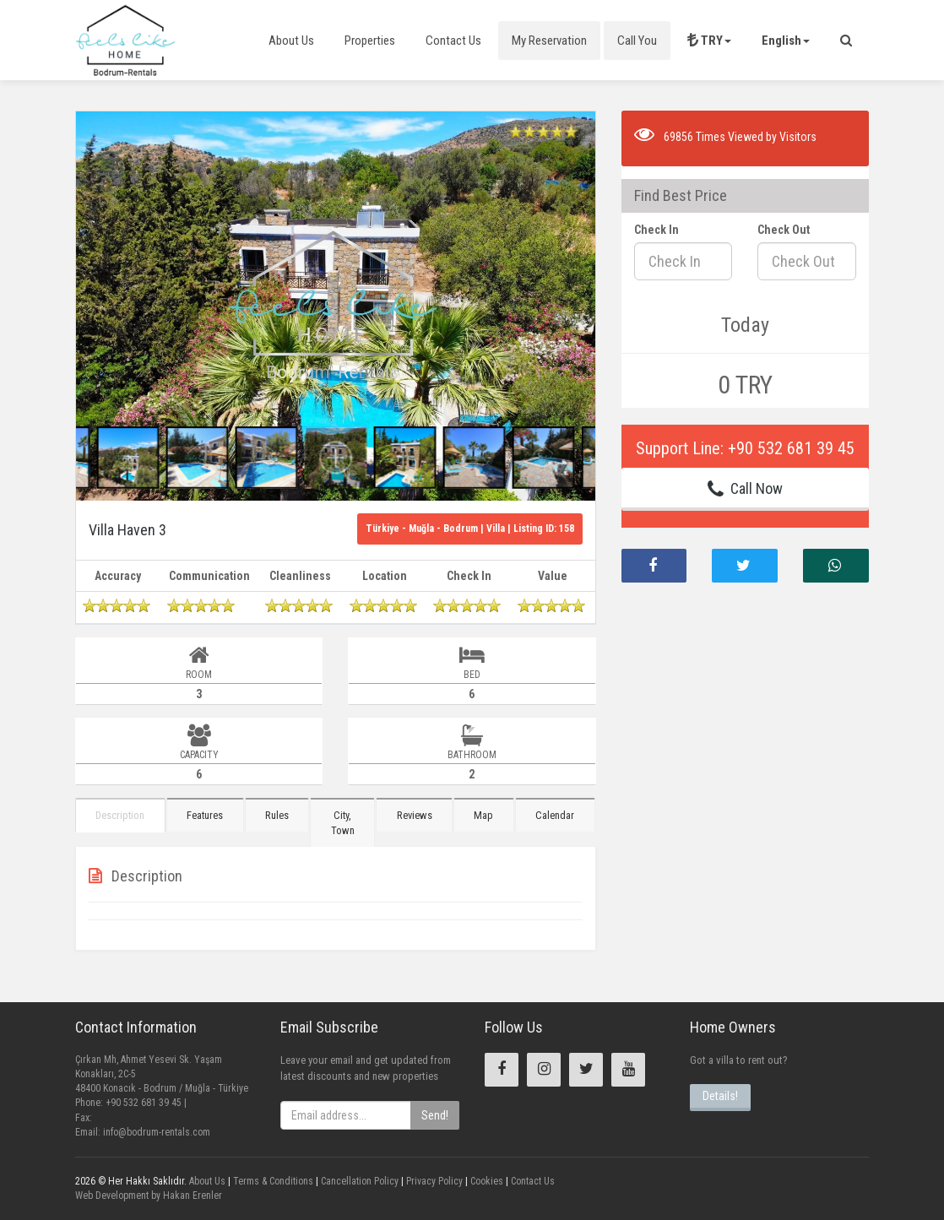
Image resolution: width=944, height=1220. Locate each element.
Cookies (485, 1181)
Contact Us (453, 40)
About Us (291, 40)
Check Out (783, 229)
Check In (656, 229)
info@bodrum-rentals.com (156, 1132)
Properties (370, 40)
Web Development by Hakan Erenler (148, 1195)
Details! (720, 1096)
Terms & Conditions (272, 1181)
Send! (434, 1115)
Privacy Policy (433, 1181)
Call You (637, 40)
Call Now (745, 489)
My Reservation (549, 40)
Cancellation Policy (358, 1181)
